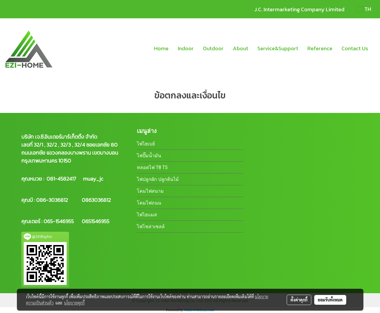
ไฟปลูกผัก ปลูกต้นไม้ (158, 179)
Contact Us (354, 48)
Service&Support (277, 48)
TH (363, 9)
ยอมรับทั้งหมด (330, 299)
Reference (319, 48)
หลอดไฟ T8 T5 (152, 167)
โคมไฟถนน (149, 203)
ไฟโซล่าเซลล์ (151, 226)
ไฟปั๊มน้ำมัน (149, 155)
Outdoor (213, 48)
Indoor (186, 48)
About (240, 48)
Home (161, 48)
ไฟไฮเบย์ (146, 144)
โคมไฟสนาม (150, 191)
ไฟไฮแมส (147, 215)
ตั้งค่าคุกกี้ (299, 299)
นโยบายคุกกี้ (74, 302)
